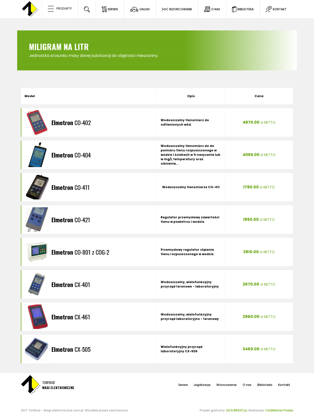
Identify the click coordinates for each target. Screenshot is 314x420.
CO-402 (71, 122)
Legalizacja (202, 385)
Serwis (183, 385)
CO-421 (71, 219)
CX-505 (71, 349)
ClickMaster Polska (279, 410)
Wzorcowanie (226, 385)
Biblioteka (264, 385)
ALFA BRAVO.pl (236, 410)
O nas (247, 385)
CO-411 (71, 187)
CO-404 (71, 154)
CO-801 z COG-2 (80, 252)
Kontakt (284, 385)
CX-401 (71, 284)
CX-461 (71, 316)
